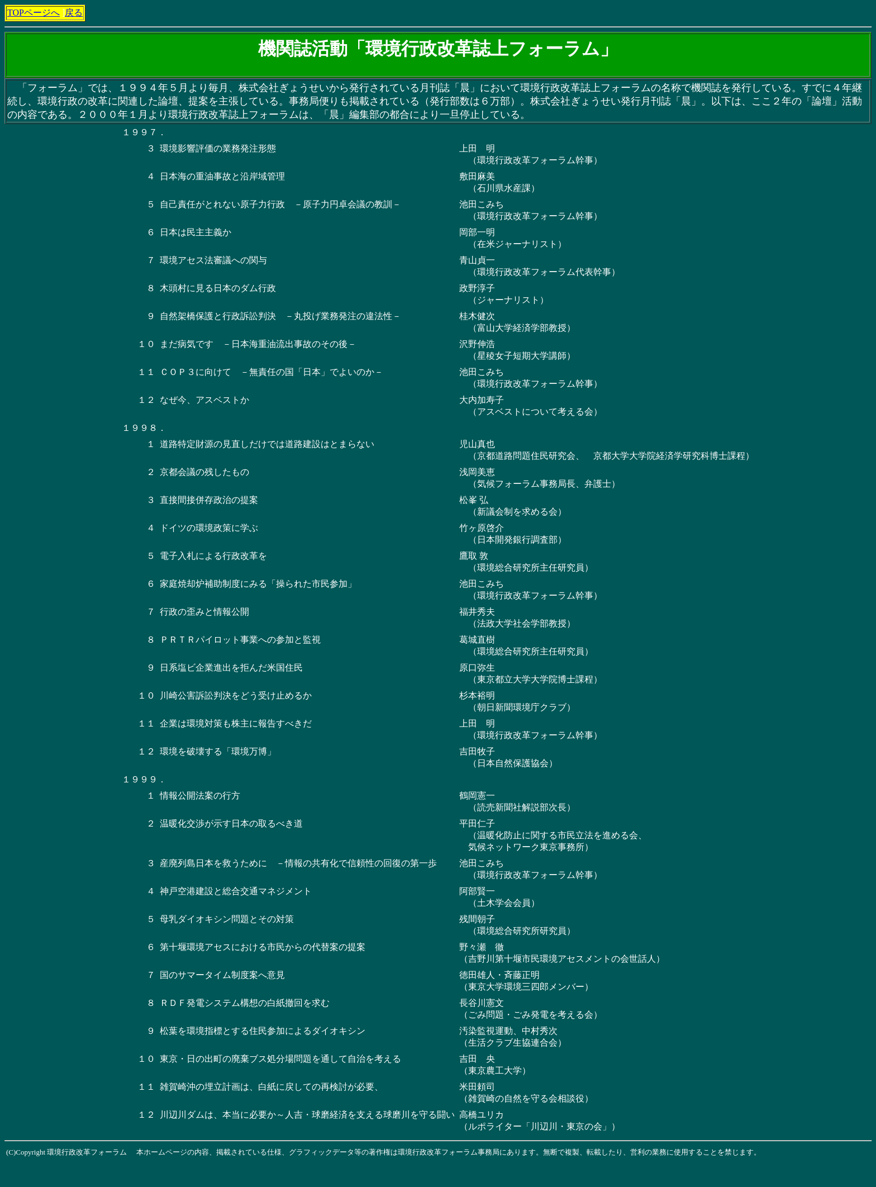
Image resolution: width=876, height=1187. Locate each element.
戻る (74, 12)
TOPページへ (33, 12)
